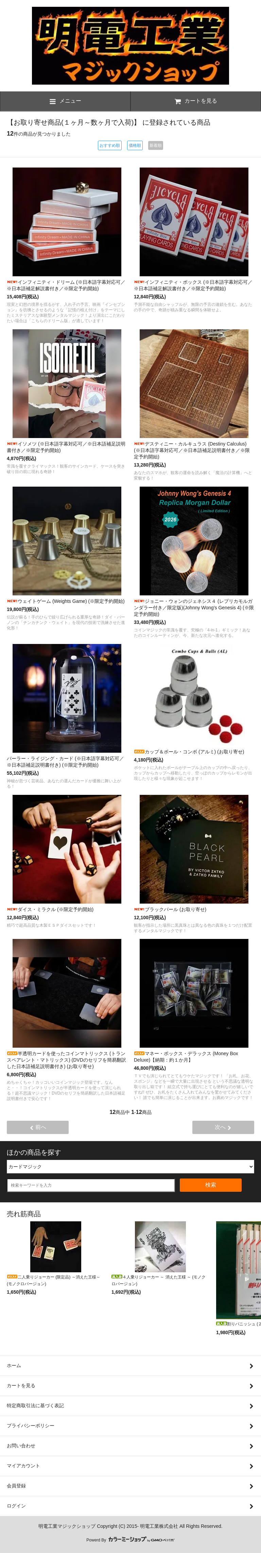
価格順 (135, 145)
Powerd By (130, 1540)
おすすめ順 (110, 145)
